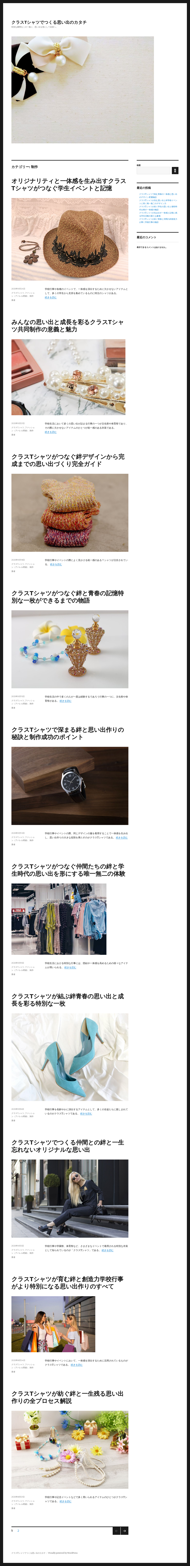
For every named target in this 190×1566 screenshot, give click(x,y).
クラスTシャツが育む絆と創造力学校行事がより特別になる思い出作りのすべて (67, 1282)
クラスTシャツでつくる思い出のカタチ (49, 22)
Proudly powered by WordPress (63, 1553)
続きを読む (51, 297)
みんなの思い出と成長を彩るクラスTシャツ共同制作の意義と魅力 (67, 325)
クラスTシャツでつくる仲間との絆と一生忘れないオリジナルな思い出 (67, 1146)
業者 (13, 300)
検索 (139, 165)
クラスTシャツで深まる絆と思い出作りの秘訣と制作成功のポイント (67, 733)
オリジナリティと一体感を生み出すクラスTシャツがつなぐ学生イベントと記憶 (68, 184)
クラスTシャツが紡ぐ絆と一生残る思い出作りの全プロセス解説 (67, 1397)
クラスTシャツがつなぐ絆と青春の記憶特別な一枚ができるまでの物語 (67, 596)
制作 (32, 296)
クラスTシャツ (17, 293)
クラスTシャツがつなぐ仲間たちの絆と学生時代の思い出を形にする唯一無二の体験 (68, 870)
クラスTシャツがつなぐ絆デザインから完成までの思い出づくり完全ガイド (67, 460)
